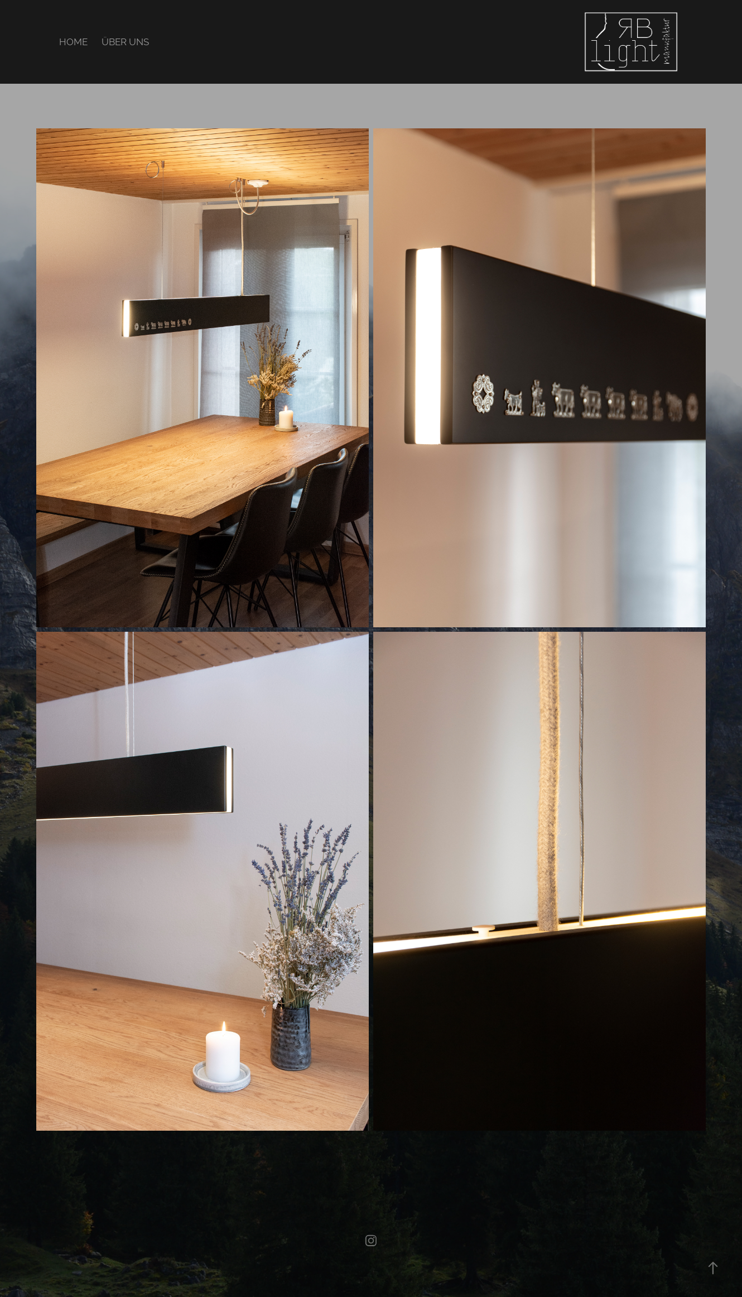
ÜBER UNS (125, 41)
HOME (73, 41)
